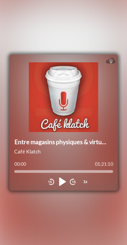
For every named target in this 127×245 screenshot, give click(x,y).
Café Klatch (27, 151)
